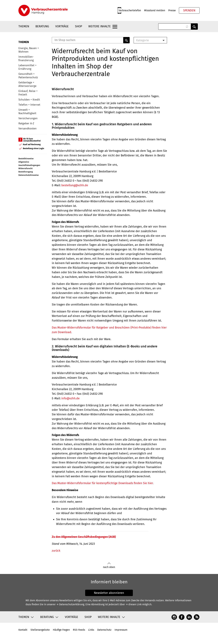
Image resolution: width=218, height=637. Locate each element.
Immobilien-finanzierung (26, 58)
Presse (172, 10)
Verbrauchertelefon (130, 10)
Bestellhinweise (26, 158)
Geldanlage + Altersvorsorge (27, 84)
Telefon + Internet (29, 104)
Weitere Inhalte (99, 26)
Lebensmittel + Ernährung (27, 67)
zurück (56, 550)
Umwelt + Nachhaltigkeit (27, 111)
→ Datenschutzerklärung (70, 604)
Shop (78, 26)
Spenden (189, 10)
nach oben (109, 565)
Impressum (121, 629)
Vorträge (62, 26)
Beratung (42, 26)
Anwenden (194, 26)
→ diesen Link (134, 604)
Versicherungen (27, 118)
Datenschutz (104, 629)
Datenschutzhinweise (28, 175)
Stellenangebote (40, 629)
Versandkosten (27, 128)
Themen (23, 26)
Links (91, 629)
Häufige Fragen (61, 629)
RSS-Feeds (79, 629)
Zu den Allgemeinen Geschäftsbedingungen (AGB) (84, 537)
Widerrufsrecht (25, 168)
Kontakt (22, 629)
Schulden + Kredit (29, 99)
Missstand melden (154, 10)
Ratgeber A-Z (26, 123)
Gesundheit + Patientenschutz (28, 75)
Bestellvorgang (25, 172)
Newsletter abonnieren (109, 593)
